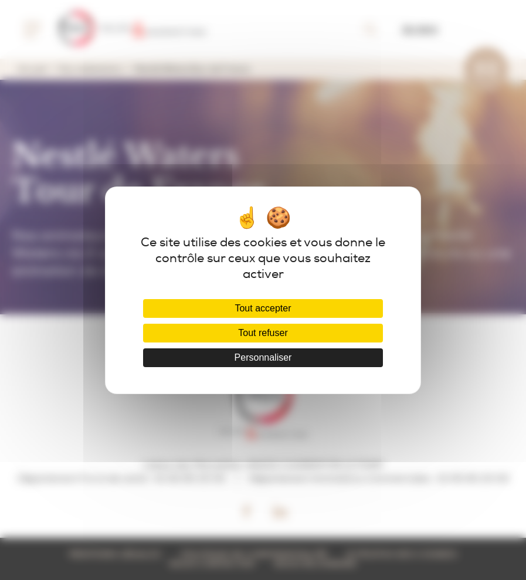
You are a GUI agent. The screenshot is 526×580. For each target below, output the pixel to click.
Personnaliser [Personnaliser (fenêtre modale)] (263, 357)
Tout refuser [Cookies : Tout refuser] (262, 333)
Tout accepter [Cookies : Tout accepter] (263, 308)
